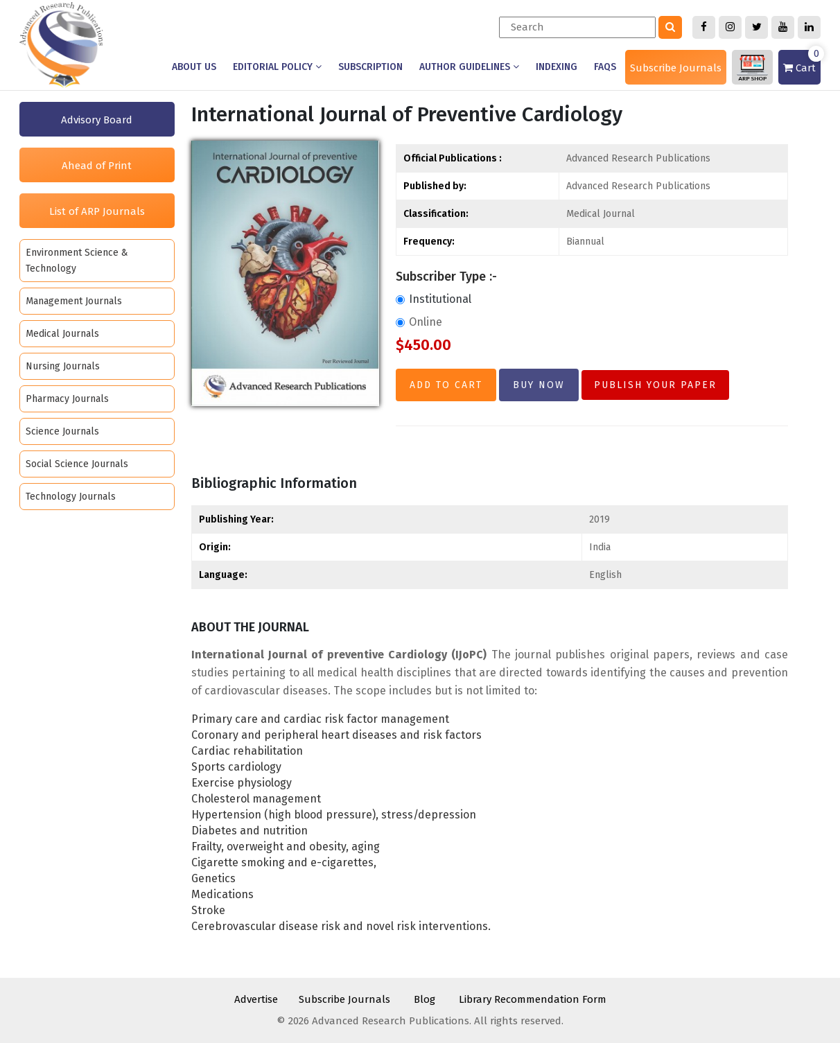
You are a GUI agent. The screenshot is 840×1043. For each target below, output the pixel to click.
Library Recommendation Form (532, 999)
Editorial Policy (277, 67)
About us (194, 67)
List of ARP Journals (97, 211)
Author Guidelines (469, 67)
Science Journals (62, 431)
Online (419, 321)
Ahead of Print (97, 165)
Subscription (370, 67)
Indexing (556, 67)
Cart (802, 62)
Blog (424, 999)
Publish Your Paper (655, 385)
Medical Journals (62, 334)
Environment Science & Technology (77, 260)
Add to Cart (446, 385)
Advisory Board (96, 120)
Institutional (433, 299)
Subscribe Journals (675, 68)
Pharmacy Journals (67, 399)
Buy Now (539, 385)
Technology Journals (71, 496)
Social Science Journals (77, 464)
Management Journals (74, 301)
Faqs (605, 67)
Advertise (256, 999)
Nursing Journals (63, 366)
